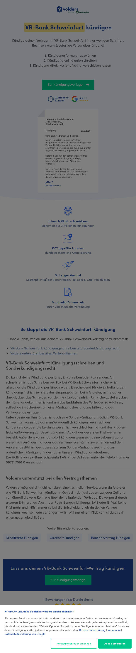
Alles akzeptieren (114, 643)
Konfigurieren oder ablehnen (74, 643)
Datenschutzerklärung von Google (24, 634)
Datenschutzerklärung (92, 630)
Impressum (114, 630)
